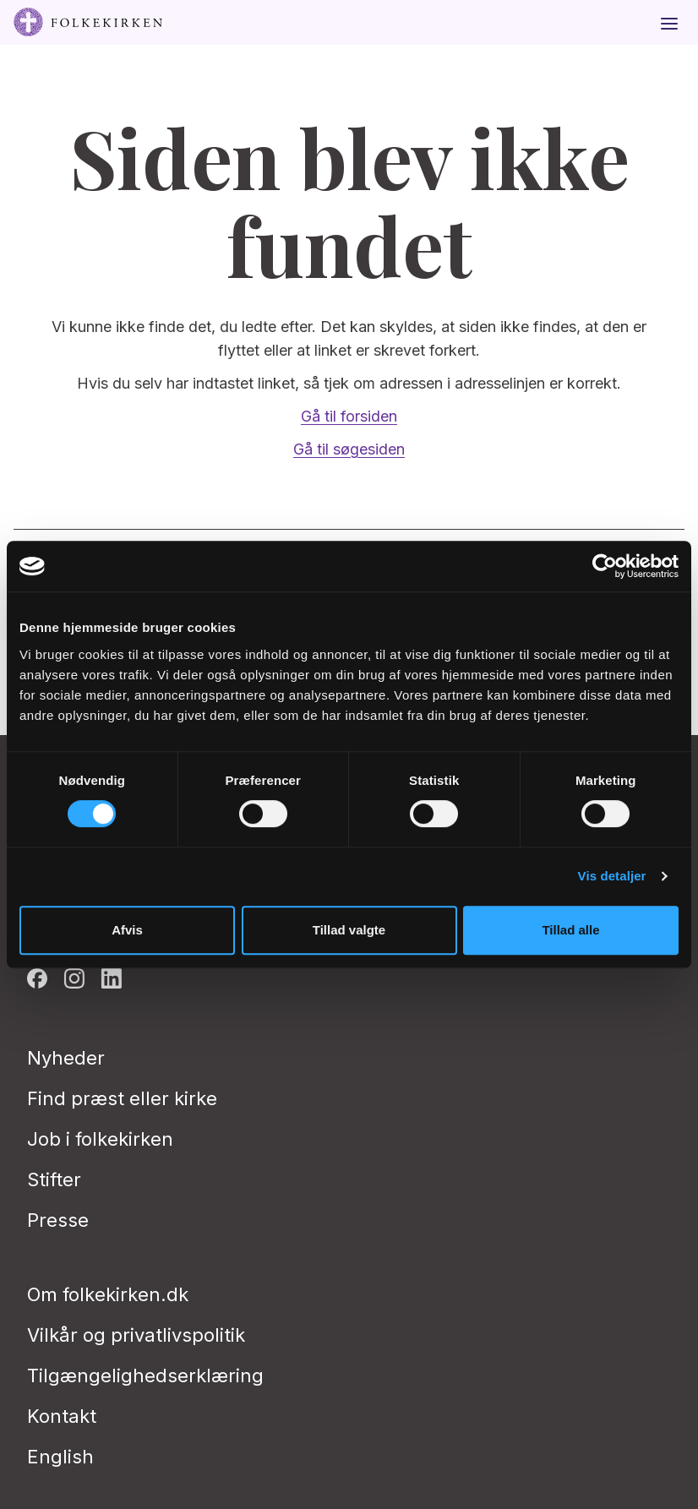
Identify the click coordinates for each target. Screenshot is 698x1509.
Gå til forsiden (349, 416)
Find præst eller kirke (122, 1098)
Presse (58, 1220)
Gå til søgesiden (349, 449)
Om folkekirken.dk (107, 1294)
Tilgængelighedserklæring (145, 1375)
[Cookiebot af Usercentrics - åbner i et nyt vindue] (605, 566)
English (60, 1456)
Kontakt (61, 1416)
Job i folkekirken (100, 1139)
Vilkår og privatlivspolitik (136, 1335)
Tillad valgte (349, 930)
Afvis (127, 930)
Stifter (54, 1179)
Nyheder (66, 1058)
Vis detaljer (612, 876)
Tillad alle (570, 930)
